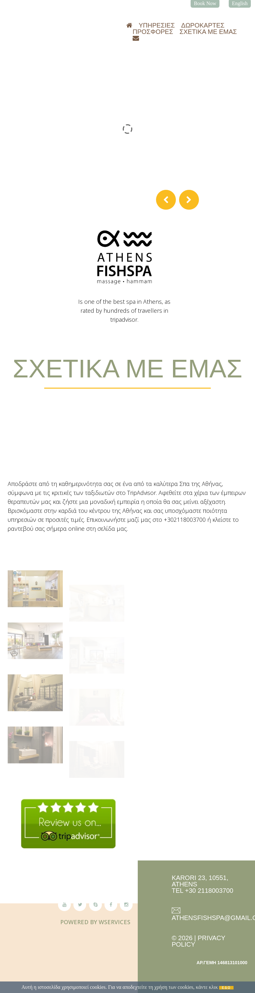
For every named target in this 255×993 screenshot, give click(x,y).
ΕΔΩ (226, 987)
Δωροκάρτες (203, 25)
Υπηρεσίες (157, 25)
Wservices (114, 922)
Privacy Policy (198, 941)
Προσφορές (153, 31)
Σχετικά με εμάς (208, 31)
